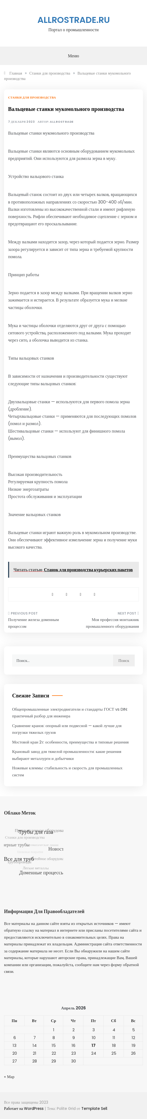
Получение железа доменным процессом (33, 623)
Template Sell (94, 1108)
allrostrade (62, 122)
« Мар (9, 1076)
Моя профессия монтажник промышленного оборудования (112, 623)
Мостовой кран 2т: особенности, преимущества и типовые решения (70, 742)
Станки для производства (32, 97)
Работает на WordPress (24, 1108)
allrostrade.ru (73, 20)
